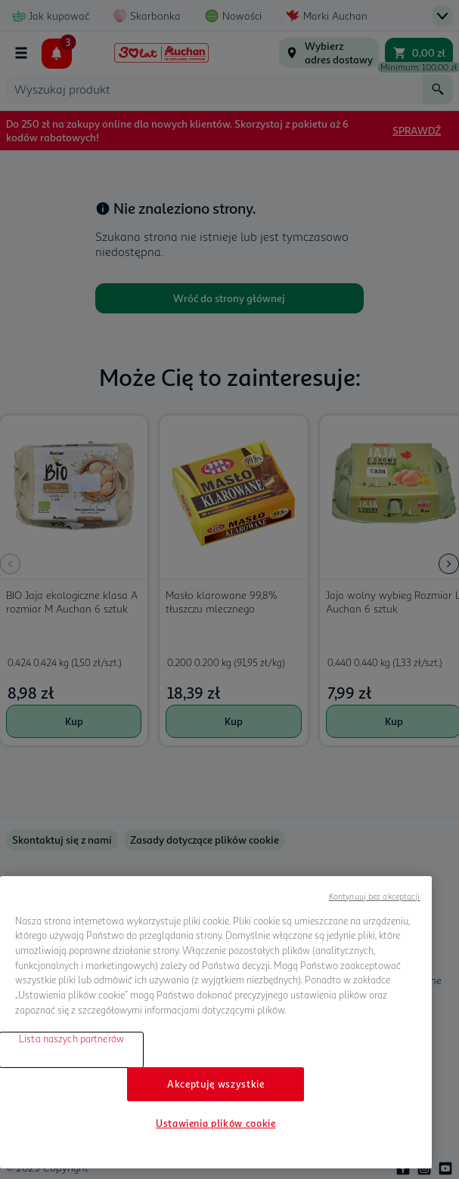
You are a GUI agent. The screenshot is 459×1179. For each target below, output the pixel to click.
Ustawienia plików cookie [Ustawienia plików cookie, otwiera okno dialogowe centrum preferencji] (216, 1123)
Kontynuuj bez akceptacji (374, 896)
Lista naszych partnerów (71, 1038)
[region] (216, 1022)
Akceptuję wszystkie (215, 1084)
